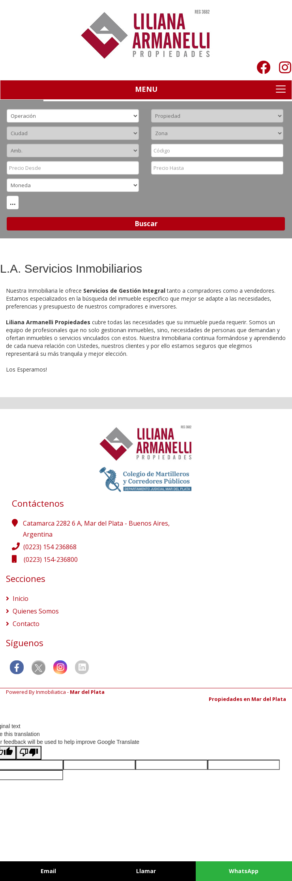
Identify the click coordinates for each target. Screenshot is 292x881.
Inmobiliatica (51, 691)
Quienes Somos (35, 611)
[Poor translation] (28, 753)
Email (48, 871)
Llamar (146, 871)
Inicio (19, 598)
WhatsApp (243, 871)
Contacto (25, 623)
